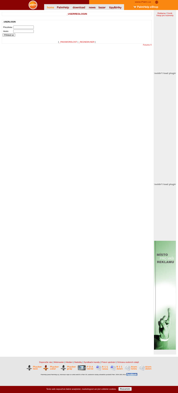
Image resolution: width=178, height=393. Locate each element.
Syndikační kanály (92, 362)
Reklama (161, 13)
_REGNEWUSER (86, 42)
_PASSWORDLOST (68, 42)
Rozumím (125, 389)
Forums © (147, 45)
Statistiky (78, 362)
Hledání (69, 362)
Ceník (169, 13)
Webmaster (59, 362)
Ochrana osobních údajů (128, 362)
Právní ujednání (109, 362)
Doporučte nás (45, 362)
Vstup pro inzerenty (164, 15)
